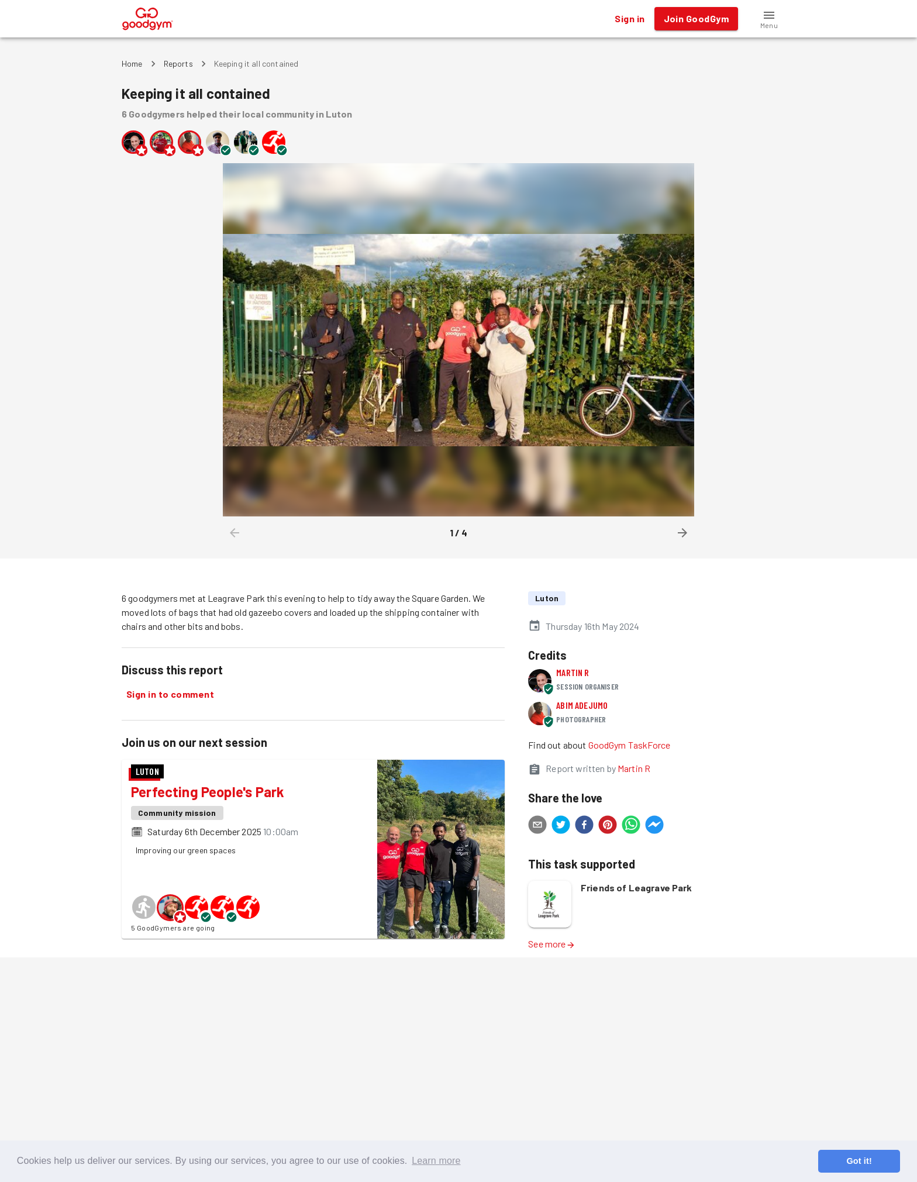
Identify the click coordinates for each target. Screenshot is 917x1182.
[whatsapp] (631, 826)
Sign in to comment (170, 694)
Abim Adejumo (582, 705)
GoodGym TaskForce (629, 744)
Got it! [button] (858, 1161)
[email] (537, 826)
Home (132, 63)
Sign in (629, 18)
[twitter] (560, 826)
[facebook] (584, 826)
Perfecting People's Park (207, 791)
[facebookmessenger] (654, 826)
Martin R (572, 672)
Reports (178, 63)
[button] (769, 18)
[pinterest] (607, 826)
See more (551, 943)
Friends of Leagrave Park (636, 887)
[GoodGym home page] (148, 17)
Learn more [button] (436, 1161)
